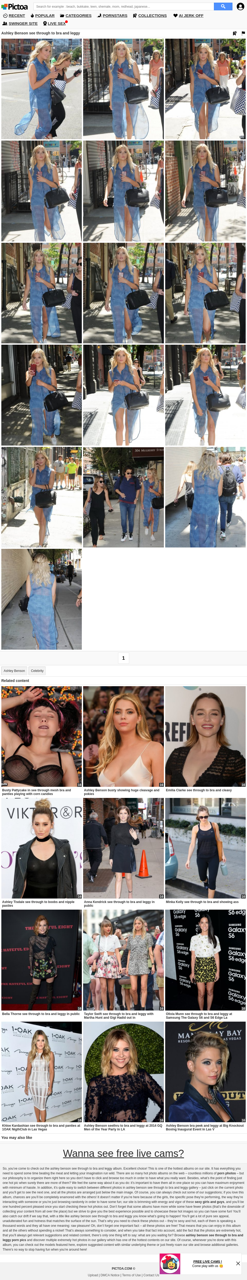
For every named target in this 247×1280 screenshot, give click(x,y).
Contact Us (151, 1275)
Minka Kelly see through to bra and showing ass (202, 902)
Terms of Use (131, 1275)
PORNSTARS (115, 15)
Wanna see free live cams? (123, 1153)
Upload (93, 1275)
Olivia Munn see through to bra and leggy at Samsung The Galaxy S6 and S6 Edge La (199, 1015)
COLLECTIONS (152, 15)
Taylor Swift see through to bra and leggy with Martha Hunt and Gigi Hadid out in (118, 1015)
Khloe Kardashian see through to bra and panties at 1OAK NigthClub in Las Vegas (41, 1127)
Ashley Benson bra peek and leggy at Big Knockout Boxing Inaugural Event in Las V (205, 1127)
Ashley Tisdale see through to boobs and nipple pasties (38, 904)
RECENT (17, 15)
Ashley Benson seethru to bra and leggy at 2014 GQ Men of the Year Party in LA (123, 1127)
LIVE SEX (57, 23)
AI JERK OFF (191, 15)
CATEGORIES (79, 15)
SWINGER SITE (23, 23)
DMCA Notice (110, 1275)
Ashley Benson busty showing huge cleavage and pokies (121, 792)
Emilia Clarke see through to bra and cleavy (199, 790)
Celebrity (37, 671)
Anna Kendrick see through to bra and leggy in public (119, 904)
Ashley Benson (14, 671)
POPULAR (45, 15)
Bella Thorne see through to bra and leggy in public (41, 1014)
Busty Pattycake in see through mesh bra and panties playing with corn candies (36, 792)
